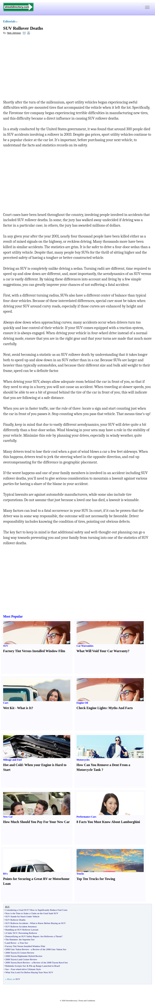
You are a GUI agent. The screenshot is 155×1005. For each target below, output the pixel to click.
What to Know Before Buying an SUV (48, 923)
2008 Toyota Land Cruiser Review (21, 959)
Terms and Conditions (86, 1001)
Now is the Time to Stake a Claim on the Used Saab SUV (31, 913)
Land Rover (10, 943)
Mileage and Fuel (12, 759)
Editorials (9, 21)
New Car (8, 816)
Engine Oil (82, 702)
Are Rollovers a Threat (50, 936)
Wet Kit (8, 708)
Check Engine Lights (91, 708)
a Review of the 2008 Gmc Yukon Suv (48, 949)
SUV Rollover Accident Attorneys (21, 926)
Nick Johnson (14, 33)
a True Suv (23, 943)
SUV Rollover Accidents (16, 923)
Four (13, 969)
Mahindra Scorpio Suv (15, 966)
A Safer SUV (11, 933)
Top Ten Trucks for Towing (96, 879)
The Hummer (11, 939)
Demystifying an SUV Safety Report (22, 936)
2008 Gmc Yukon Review (17, 949)
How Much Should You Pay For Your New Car (36, 822)
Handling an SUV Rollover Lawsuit (21, 929)
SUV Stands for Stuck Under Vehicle (22, 916)
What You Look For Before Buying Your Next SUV (29, 972)
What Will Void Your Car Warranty (102, 651)
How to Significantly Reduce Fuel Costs (49, 910)
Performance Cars (86, 816)
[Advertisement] (37, 68)
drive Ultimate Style (31, 969)
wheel (18, 969)
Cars (5, 702)
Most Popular (13, 616)
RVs (5, 873)
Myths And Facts (120, 708)
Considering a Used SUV (17, 910)
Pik (30, 966)
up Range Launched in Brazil (46, 966)
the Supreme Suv (27, 939)
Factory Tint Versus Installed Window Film (34, 651)
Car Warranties (85, 645)
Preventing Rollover (27, 933)
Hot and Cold (12, 765)
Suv (7, 969)
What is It (24, 708)
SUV (5, 645)
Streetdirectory (71, 1001)
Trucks (80, 873)
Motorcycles (83, 759)
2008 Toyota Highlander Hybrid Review (23, 956)
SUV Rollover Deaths (23, 28)
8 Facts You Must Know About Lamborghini (108, 822)
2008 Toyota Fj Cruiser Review (19, 952)
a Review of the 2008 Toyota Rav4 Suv (50, 962)
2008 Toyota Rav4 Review (17, 962)
